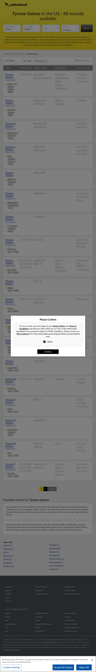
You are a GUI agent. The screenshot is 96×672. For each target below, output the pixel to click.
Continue (47, 352)
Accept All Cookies (63, 667)
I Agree (48, 341)
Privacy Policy (59, 326)
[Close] (92, 660)
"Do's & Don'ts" (23, 334)
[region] (48, 664)
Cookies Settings (11, 667)
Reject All (84, 667)
